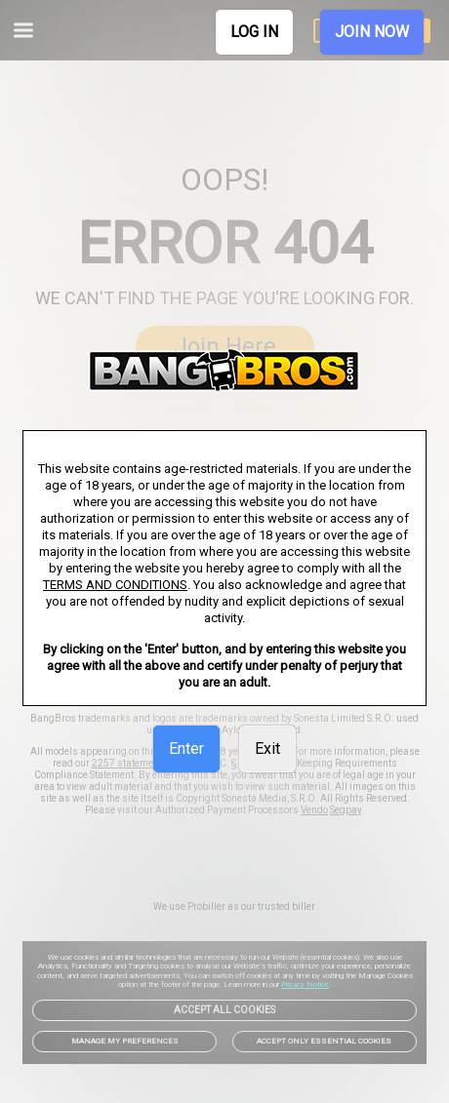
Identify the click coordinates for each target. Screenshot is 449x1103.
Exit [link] (267, 748)
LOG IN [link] (254, 31)
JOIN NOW (372, 31)
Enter (186, 748)
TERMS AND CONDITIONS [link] (115, 584)
